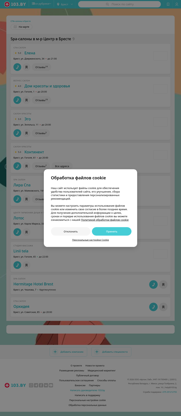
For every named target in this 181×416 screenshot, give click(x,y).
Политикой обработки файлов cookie (105, 220)
